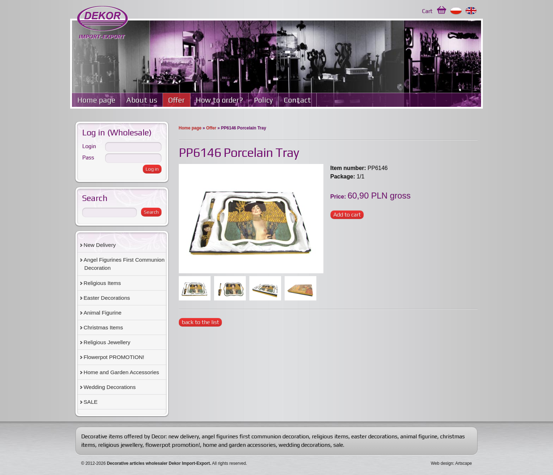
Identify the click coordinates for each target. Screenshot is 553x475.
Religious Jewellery (107, 342)
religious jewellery (120, 444)
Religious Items (102, 283)
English (471, 11)
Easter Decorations (107, 298)
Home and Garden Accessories (121, 372)
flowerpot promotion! (172, 444)
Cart (427, 11)
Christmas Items (103, 327)
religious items (330, 436)
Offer (176, 100)
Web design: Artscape (451, 463)
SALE (91, 402)
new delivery (183, 436)
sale (338, 444)
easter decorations (374, 436)
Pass (88, 157)
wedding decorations (304, 444)
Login (89, 146)
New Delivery (100, 245)
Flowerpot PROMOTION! (114, 357)
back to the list (200, 322)
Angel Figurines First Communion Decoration (124, 264)
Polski (456, 11)
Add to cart (347, 214)
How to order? (219, 100)
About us (141, 100)
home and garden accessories (239, 444)
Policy (263, 100)
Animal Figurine (102, 313)
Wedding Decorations (110, 387)
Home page (96, 100)
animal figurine (418, 436)
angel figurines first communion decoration (255, 436)
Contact (297, 100)
